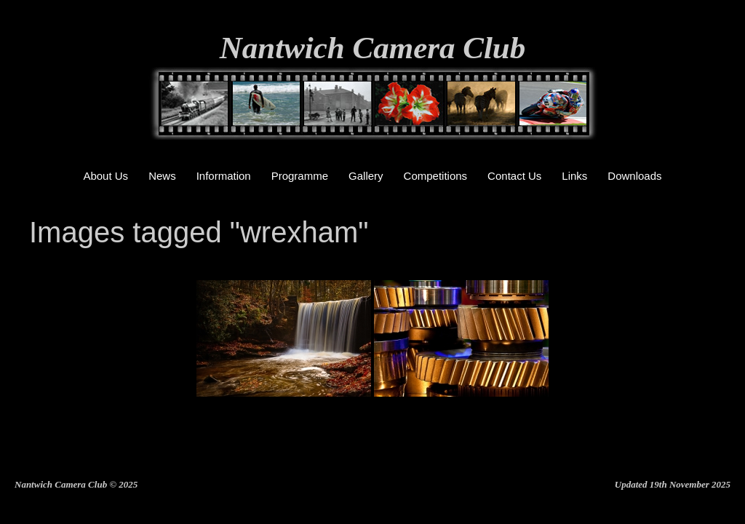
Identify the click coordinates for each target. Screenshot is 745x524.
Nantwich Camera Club (373, 48)
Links (574, 176)
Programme (299, 176)
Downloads (634, 176)
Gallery (365, 176)
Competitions (436, 176)
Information (223, 176)
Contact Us (514, 176)
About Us (105, 176)
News (162, 176)
